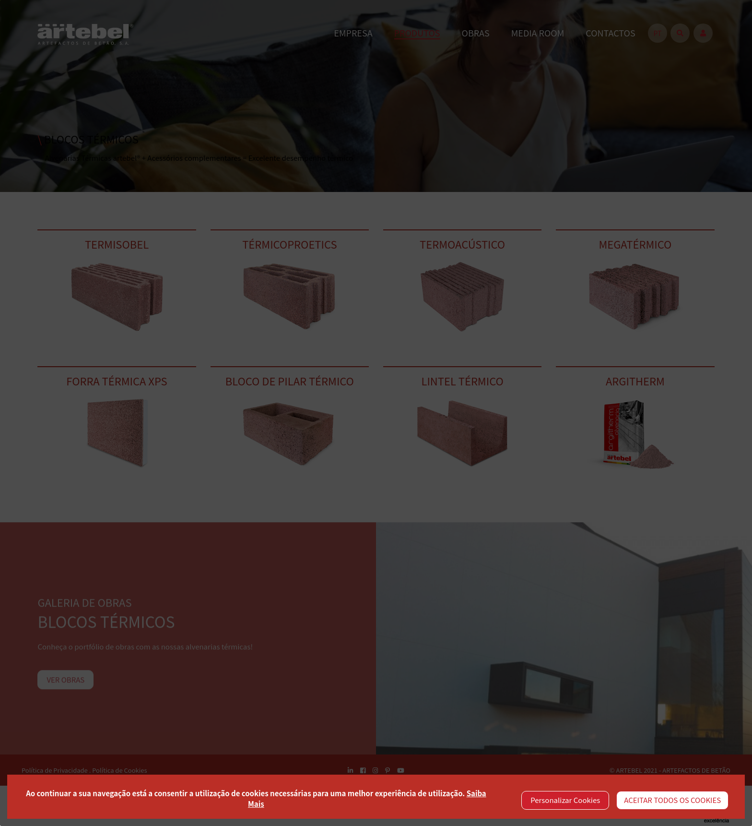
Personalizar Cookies (565, 800)
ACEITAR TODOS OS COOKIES (672, 800)
